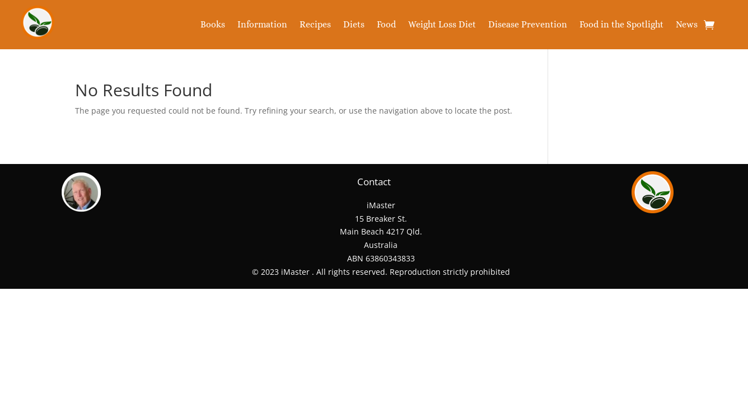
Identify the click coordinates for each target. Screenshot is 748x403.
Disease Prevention (527, 25)
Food (386, 25)
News (687, 25)
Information (262, 25)
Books (212, 25)
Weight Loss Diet (442, 25)
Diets (353, 25)
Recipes (315, 25)
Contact (374, 181)
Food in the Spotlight (621, 25)
